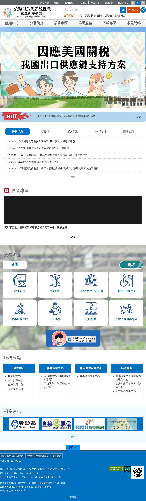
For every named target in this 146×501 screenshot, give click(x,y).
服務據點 (12, 357)
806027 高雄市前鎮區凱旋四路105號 (49, 469)
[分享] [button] (143, 10)
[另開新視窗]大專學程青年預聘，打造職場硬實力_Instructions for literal (76, 98)
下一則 (140, 424)
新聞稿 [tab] (45, 131)
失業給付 (108, 15)
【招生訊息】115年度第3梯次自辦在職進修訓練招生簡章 (63, 116)
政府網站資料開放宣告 (38, 455)
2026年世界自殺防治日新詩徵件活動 (32, 162)
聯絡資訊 (56, 455)
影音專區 (20, 190)
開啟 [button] (71, 447)
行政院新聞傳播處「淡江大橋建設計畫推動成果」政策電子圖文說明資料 (51, 169)
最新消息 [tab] (17, 131)
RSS (120, 3)
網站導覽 (44, 2)
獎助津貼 (120, 15)
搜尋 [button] (123, 10)
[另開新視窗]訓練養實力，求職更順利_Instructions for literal (90, 98)
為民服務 (85, 23)
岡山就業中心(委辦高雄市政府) (57, 385)
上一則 (5, 424)
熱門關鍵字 (69, 15)
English (69, 3)
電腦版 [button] (73, 497)
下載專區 (109, 23)
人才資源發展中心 (126, 391)
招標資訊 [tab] (128, 131)
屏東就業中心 (15, 376)
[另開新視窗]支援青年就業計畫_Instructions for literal (64, 98)
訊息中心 (12, 23)
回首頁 (57, 2)
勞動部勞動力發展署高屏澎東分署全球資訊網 (27, 12)
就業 (87, 15)
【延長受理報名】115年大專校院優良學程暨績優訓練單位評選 (46, 155)
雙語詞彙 (109, 2)
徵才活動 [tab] (73, 131)
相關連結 (12, 411)
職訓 (80, 15)
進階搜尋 (133, 10)
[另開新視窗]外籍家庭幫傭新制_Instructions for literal (56, 98)
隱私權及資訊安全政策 (12, 455)
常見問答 (95, 2)
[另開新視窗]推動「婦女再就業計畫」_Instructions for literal (79, 98)
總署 (131, 265)
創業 (99, 15)
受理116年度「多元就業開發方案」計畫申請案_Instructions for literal (59, 98)
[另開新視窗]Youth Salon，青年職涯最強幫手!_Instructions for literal (73, 98)
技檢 (93, 15)
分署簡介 (36, 23)
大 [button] (143, 3)
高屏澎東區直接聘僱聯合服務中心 (128, 378)
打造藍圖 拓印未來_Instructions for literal (84, 98)
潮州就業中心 (15, 380)
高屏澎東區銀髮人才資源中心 (128, 385)
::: (39, 2)
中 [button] (138, 3)
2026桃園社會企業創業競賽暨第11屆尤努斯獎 (37, 148)
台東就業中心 (15, 384)
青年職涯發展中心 (90, 376)
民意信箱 (81, 2)
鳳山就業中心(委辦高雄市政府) (57, 378)
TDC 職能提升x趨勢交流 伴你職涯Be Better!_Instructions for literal (87, 98)
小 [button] (133, 3)
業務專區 (61, 23)
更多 (140, 100)
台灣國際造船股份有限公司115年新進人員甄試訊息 (40, 142)
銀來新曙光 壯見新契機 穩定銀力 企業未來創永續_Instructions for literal (67, 98)
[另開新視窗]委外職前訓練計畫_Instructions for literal (81, 98)
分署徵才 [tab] (100, 131)
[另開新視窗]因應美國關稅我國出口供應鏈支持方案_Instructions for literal (62, 98)
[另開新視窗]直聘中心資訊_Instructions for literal (70, 98)
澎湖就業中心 (15, 389)
